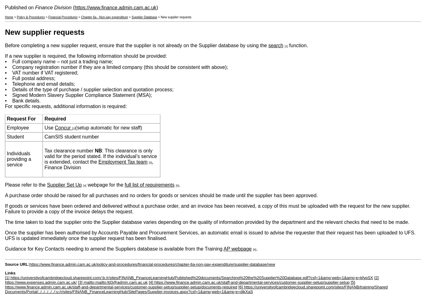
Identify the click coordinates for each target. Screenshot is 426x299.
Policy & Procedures (31, 17)
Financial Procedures (63, 17)
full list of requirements (149, 185)
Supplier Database (144, 17)
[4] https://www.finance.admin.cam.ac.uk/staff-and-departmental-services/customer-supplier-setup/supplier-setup (249, 282)
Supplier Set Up (64, 185)
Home (9, 17)
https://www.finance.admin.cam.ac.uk (115, 7)
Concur (63, 127)
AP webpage (238, 248)
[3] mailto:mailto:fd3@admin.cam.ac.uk (113, 282)
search (275, 45)
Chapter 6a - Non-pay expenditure (104, 17)
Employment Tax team (123, 162)
